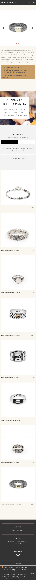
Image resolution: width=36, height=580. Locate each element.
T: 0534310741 (11, 541)
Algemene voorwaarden (23, 541)
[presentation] (9, 142)
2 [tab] (18, 43)
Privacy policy (17, 543)
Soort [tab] (26, 142)
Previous (3, 28)
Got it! (32, 573)
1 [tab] (16, 43)
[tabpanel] (18, 28)
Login (13, 530)
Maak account (20, 530)
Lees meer (14, 579)
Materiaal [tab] (9, 142)
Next (33, 28)
